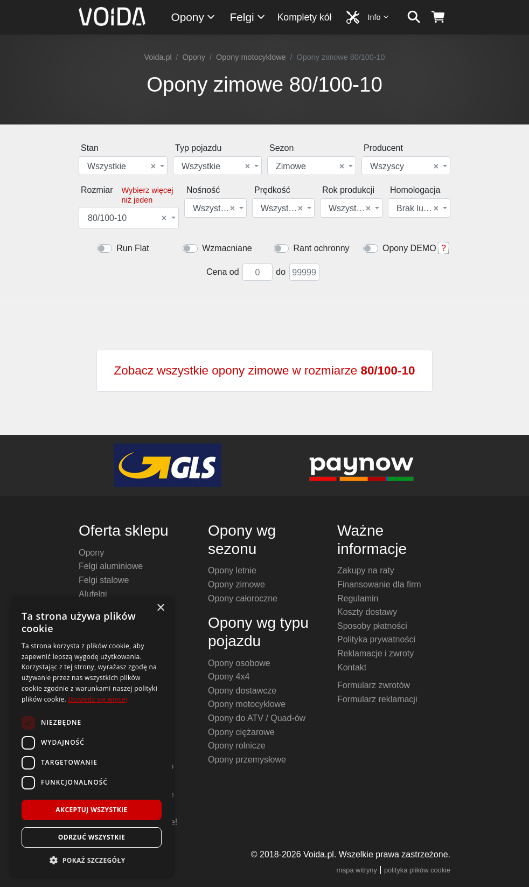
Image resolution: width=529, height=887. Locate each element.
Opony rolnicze (237, 745)
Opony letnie (232, 570)
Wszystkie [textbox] (121, 166)
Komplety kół (304, 17)
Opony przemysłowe (247, 759)
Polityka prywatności (376, 639)
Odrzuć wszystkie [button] (91, 837)
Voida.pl (157, 57)
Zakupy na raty (365, 570)
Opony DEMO (409, 248)
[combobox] (123, 165)
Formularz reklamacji (377, 699)
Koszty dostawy (367, 611)
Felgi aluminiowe (111, 566)
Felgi (248, 17)
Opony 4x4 (228, 676)
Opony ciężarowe (241, 732)
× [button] (160, 608)
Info (378, 17)
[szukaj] (414, 17)
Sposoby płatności (372, 625)
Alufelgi (93, 594)
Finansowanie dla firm (379, 584)
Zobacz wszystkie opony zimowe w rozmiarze (264, 370)
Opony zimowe (236, 584)
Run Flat (132, 248)
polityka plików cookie (417, 870)
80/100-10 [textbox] (127, 218)
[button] (92, 860)
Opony (193, 17)
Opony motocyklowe (251, 57)
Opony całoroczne (242, 598)
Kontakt (351, 667)
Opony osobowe (239, 663)
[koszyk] (438, 17)
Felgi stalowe (104, 580)
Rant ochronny (321, 248)
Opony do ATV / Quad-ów (256, 718)
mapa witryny (357, 870)
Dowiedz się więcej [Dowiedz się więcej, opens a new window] (97, 699)
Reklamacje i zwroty (375, 653)
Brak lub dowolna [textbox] (418, 208)
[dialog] (91, 736)
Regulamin (357, 598)
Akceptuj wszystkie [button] (91, 809)
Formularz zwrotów (373, 685)
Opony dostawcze (242, 690)
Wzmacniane (227, 248)
